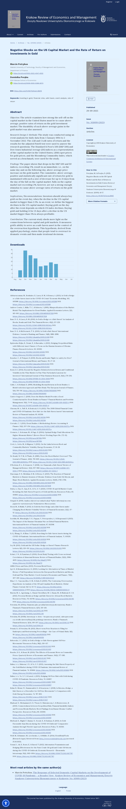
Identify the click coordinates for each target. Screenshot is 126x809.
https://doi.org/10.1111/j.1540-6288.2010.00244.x (32, 325)
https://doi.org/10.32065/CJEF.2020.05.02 (37, 578)
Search (114, 34)
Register (109, 2)
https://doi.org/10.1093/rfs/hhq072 (32, 560)
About (9, 34)
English (58, 791)
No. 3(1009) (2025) (34, 43)
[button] (5, 803)
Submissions (55, 34)
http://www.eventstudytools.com (52, 739)
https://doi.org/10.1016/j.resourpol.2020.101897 (32, 682)
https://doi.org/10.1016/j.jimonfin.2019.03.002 (31, 364)
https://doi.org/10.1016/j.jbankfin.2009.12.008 (31, 337)
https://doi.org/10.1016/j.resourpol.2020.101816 (38, 495)
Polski (68, 791)
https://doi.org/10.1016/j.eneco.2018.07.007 (30, 697)
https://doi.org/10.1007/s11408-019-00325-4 (51, 402)
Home (12, 43)
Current (20, 34)
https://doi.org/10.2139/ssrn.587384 (27, 438)
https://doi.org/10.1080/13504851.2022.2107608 (32, 483)
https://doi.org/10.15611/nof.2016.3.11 (54, 623)
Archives (30, 34)
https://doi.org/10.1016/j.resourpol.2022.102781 (54, 599)
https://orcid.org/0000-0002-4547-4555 (28, 73)
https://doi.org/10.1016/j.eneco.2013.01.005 (30, 450)
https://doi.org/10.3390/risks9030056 (31, 634)
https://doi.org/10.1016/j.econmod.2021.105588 (38, 301)
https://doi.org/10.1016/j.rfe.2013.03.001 (31, 513)
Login (117, 2)
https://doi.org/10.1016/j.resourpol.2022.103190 (32, 715)
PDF (91, 99)
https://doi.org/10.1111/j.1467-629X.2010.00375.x (50, 426)
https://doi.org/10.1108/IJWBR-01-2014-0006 (31, 379)
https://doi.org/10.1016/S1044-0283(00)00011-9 (49, 590)
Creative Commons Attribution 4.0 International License (101, 159)
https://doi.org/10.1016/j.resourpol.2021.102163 (32, 730)
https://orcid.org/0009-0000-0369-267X (28, 83)
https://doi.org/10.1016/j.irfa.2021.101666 (52, 670)
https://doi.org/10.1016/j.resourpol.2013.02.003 (32, 646)
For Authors (42, 34)
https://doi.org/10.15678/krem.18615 (28, 91)
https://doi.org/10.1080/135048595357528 (37, 313)
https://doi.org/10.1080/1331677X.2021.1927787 (54, 753)
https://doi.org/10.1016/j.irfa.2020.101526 (29, 539)
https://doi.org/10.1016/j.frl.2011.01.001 (46, 548)
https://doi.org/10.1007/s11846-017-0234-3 (40, 471)
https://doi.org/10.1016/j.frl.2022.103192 (29, 352)
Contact (67, 34)
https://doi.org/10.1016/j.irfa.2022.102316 (29, 417)
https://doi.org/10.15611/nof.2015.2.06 (28, 611)
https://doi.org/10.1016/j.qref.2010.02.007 (30, 658)
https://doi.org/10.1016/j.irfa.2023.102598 (29, 527)
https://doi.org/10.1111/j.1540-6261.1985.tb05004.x (53, 462)
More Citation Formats (97, 201)
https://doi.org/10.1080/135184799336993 (40, 391)
